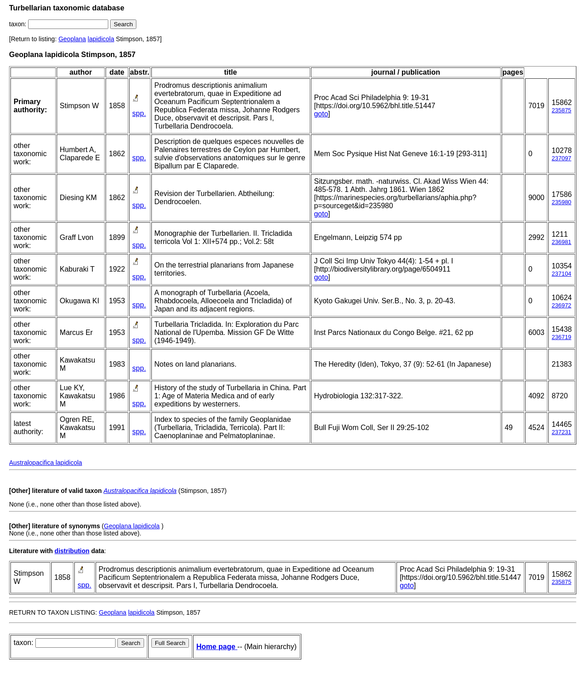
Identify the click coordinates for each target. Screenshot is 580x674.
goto (321, 114)
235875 (561, 110)
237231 (561, 432)
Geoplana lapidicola (132, 526)
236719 (561, 337)
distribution (71, 550)
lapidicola (101, 39)
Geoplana (72, 39)
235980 (561, 202)
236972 (561, 305)
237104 (561, 273)
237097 (561, 158)
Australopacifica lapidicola (45, 462)
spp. (139, 113)
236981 (561, 242)
